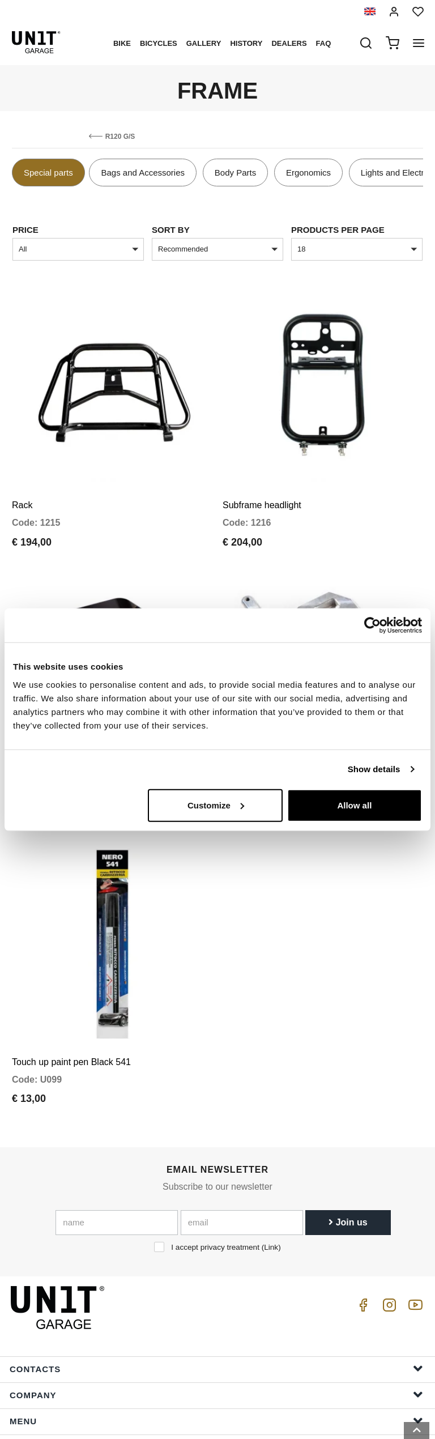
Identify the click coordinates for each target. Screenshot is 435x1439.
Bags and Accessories (143, 172)
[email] (242, 1129)
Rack (22, 474)
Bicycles (158, 43)
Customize (215, 805)
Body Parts (235, 172)
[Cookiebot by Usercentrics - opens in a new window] (372, 625)
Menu (216, 1327)
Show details (374, 769)
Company (216, 1301)
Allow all (354, 805)
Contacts (216, 1275)
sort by (171, 230)
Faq (323, 43)
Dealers (288, 43)
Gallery (203, 43)
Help (216, 1353)
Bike (122, 43)
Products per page (338, 230)
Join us (348, 1129)
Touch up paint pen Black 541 (71, 968)
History (246, 43)
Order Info (216, 1379)
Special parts (48, 172)
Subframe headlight (262, 474)
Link (271, 1154)
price (25, 230)
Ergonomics (308, 172)
